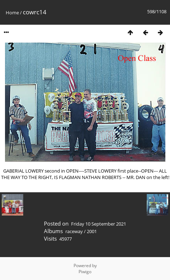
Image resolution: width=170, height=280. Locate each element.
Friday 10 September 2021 (98, 224)
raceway (74, 231)
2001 (92, 231)
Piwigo (85, 272)
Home (12, 12)
